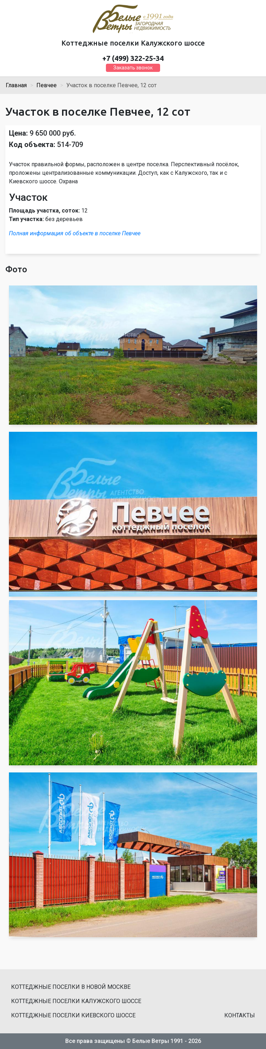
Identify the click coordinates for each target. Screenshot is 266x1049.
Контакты (239, 1015)
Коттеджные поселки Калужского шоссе (76, 1001)
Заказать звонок (133, 67)
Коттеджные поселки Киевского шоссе (73, 1015)
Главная (16, 85)
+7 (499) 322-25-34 (133, 58)
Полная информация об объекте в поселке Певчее (74, 233)
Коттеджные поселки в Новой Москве (71, 987)
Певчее (46, 85)
